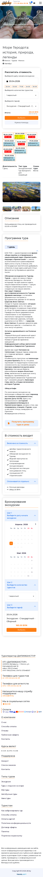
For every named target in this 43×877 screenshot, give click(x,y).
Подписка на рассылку (11, 836)
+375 (20, 3)
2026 (25, 524)
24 (32, 572)
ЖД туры (5, 790)
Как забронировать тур (12, 811)
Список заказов (8, 765)
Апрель (18, 524)
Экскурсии (6, 782)
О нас (3, 722)
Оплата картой (8, 819)
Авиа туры (6, 798)
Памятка (5, 832)
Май (19, 553)
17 (31, 568)
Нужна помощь (21, 123)
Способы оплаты (9, 726)
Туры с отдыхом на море (12, 786)
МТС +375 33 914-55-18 (11, 686)
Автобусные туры (9, 794)
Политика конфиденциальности (16, 823)
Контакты (5, 739)
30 (28, 576)
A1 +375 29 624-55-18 (11, 678)
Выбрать (21, 630)
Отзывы (4, 731)
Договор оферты (9, 827)
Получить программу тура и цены (21, 423)
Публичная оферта (10, 735)
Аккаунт (5, 761)
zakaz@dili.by (8, 696)
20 (11, 543)
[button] (6, 192)
